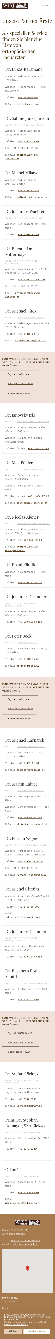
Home (4, 1308)
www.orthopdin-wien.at (32, 983)
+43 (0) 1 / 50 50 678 (25, 1240)
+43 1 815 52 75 (28, 334)
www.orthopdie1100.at (31, 218)
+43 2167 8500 (27, 1099)
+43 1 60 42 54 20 (30, 582)
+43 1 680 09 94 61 (30, 861)
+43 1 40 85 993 (28, 907)
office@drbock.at (28, 666)
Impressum (8, 1301)
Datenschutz (9, 1298)
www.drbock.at (27, 643)
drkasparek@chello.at (31, 770)
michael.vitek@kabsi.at (30, 340)
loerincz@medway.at (29, 1106)
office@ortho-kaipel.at (32, 824)
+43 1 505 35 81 (28, 141)
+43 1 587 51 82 (38, 448)
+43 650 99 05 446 (30, 817)
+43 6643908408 (28, 97)
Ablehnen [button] (13, 1331)
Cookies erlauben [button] (36, 1331)
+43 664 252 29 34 (30, 540)
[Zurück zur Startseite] (15, 6)
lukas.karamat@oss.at (31, 104)
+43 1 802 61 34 (28, 763)
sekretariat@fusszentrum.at (23, 917)
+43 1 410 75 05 (28, 659)
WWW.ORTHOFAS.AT (28, 1176)
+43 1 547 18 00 (28, 999)
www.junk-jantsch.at (30, 125)
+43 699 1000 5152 (30, 622)
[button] (20, 1319)
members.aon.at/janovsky (33, 422)
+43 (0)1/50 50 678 (20, 374)
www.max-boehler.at (30, 469)
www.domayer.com (29, 1132)
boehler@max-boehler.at (32, 503)
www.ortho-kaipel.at (30, 791)
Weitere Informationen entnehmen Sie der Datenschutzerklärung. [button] (26, 1323)
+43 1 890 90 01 (28, 1192)
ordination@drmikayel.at (33, 197)
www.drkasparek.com (31, 747)
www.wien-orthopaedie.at (33, 524)
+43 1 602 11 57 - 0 (31, 279)
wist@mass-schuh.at (20, 384)
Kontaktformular (19, 393)
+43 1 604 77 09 (38, 496)
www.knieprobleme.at (31, 318)
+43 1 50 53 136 (28, 190)
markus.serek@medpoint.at (22, 1203)
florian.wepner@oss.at (31, 875)
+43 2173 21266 (28, 1149)
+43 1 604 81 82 (28, 234)
